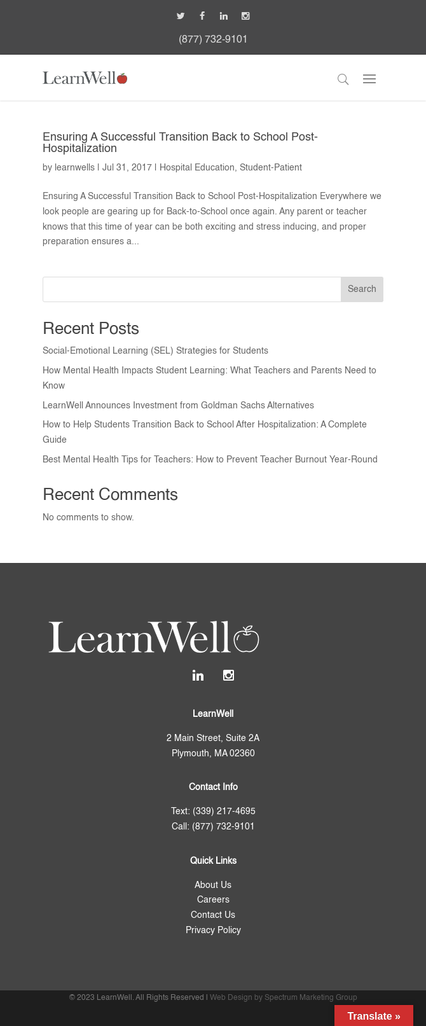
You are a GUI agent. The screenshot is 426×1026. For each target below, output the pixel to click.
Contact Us (213, 915)
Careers (213, 900)
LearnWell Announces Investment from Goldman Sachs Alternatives (178, 405)
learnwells (75, 167)
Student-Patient (271, 167)
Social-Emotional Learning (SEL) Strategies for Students (155, 351)
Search (362, 289)
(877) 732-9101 (213, 40)
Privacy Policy (213, 930)
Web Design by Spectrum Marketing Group (283, 998)
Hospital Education (197, 167)
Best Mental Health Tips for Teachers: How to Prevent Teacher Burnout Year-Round (210, 459)
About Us (213, 885)
